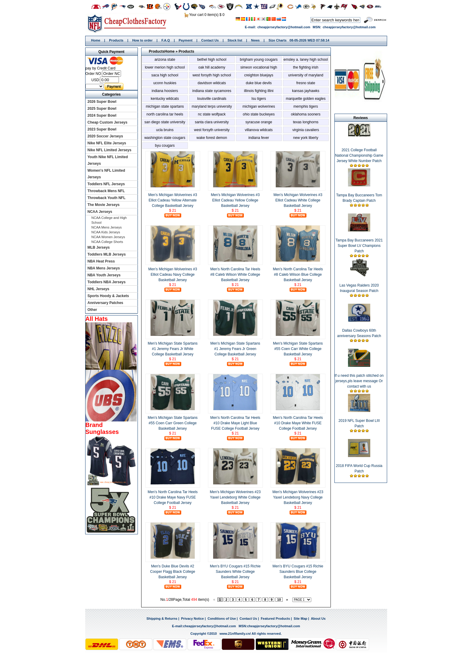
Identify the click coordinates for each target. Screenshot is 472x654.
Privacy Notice (192, 618)
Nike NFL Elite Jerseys (107, 143)
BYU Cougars (165, 145)
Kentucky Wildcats (165, 99)
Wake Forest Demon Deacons (212, 138)
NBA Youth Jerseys (104, 275)
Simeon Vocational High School (258, 68)
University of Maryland (305, 75)
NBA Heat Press (101, 261)
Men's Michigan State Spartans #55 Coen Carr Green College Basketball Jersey (173, 423)
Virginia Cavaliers (305, 130)
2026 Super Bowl (102, 102)
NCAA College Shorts (107, 242)
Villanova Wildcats (259, 130)
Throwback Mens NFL (106, 191)
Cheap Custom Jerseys (108, 122)
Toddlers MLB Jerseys (107, 254)
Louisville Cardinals (211, 99)
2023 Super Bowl (102, 129)
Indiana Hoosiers (165, 91)
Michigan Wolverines (258, 106)
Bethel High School (211, 59)
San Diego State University (164, 122)
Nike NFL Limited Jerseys (110, 150)
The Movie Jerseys (104, 205)
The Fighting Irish (305, 67)
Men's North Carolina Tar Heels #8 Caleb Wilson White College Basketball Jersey (235, 274)
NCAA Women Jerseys (108, 237)
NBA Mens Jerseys (104, 268)
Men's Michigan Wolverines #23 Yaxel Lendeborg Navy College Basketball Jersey (297, 497)
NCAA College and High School (109, 220)
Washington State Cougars (164, 138)
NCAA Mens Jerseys (107, 227)
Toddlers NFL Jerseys (106, 184)
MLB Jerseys (99, 247)
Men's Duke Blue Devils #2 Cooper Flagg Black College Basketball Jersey (172, 571)
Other (92, 310)
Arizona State (164, 59)
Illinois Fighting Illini (258, 91)
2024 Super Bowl (102, 115)
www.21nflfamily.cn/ (235, 633)
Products (116, 40)
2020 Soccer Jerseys (105, 136)
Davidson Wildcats (211, 83)
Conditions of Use (221, 618)
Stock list (235, 40)
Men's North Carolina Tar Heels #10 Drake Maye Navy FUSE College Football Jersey (172, 497)
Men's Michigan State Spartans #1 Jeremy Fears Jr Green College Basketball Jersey (235, 348)
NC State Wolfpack (211, 114)
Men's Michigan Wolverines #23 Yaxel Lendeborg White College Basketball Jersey (235, 497)
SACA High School (164, 75)
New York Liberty (305, 138)
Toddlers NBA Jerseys (107, 282)
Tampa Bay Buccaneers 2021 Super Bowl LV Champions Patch (359, 245)
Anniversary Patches (105, 303)
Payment (186, 40)
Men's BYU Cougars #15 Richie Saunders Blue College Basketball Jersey (297, 571)
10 (279, 599)
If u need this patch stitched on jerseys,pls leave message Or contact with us (359, 380)
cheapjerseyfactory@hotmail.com (283, 27)
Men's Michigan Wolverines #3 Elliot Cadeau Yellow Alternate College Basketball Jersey (172, 200)
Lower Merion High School (165, 67)
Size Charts (278, 40)
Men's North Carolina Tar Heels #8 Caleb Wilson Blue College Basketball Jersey (298, 274)
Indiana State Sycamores (211, 91)
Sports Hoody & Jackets (108, 296)
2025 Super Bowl (102, 108)
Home (129, 23)
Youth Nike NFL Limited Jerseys (108, 160)
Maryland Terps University (212, 106)
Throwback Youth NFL (107, 198)
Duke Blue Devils (259, 83)
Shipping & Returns (161, 618)
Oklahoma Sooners (305, 114)
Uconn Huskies (164, 83)
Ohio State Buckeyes (259, 114)
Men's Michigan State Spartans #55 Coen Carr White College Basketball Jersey (298, 348)
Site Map (300, 618)
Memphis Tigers (305, 106)
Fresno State (305, 83)
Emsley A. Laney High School (306, 59)
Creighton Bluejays (258, 75)
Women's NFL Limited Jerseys (106, 173)
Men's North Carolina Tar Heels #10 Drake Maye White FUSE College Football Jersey (298, 423)
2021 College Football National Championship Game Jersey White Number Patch (359, 155)
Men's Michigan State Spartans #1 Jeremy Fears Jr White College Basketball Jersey (173, 348)
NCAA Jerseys (100, 212)
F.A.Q (165, 40)
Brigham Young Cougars (259, 59)
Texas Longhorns (305, 122)
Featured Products (275, 618)
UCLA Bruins (164, 130)
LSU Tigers (258, 99)
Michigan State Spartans (165, 106)
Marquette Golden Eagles (305, 99)
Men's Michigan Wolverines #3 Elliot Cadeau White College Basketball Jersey (297, 200)
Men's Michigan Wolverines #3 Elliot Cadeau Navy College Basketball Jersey (172, 274)
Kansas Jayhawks (305, 91)
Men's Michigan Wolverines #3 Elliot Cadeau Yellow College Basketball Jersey (235, 200)
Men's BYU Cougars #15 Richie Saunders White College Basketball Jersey (235, 571)
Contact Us (210, 40)
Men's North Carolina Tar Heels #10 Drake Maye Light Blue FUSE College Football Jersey (235, 423)
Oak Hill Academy (211, 67)
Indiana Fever (258, 138)
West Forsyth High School (211, 75)
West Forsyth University (211, 130)
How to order (142, 40)
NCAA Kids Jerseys (106, 232)
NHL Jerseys (99, 289)
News (255, 40)
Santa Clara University (212, 122)
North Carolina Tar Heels (164, 114)
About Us (318, 618)
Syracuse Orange (258, 122)
